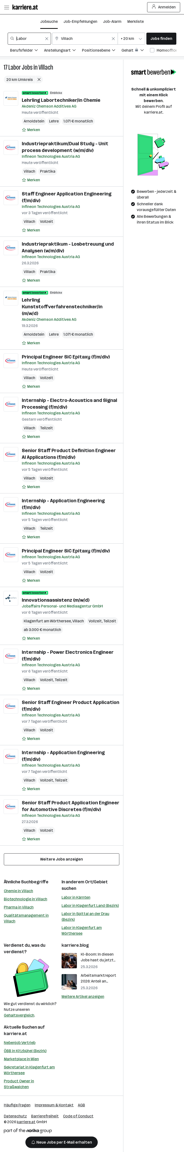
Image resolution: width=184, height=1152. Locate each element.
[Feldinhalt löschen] (46, 39)
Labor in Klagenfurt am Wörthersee (82, 930)
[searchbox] (29, 39)
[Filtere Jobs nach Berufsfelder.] (27, 51)
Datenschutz (15, 1116)
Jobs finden (161, 38)
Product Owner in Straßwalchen (19, 1084)
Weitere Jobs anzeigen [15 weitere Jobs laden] (61, 859)
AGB (81, 1105)
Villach (46, 67)
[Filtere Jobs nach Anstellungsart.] (63, 51)
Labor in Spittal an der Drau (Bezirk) (85, 916)
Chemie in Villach (18, 891)
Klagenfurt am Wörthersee (47, 621)
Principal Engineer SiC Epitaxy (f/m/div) (66, 357)
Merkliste (135, 21)
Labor (14, 67)
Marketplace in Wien (21, 1059)
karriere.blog (75, 945)
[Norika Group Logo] (28, 1131)
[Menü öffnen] (6, 7)
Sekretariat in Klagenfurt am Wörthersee (29, 1070)
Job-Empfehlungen (80, 21)
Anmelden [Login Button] (164, 7)
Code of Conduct (78, 1116)
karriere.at (15, 1033)
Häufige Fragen (17, 1105)
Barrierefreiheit (45, 1116)
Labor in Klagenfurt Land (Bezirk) (90, 905)
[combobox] (29, 39)
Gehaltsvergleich (19, 1015)
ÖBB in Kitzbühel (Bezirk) (25, 1051)
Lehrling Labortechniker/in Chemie (61, 100)
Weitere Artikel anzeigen (83, 996)
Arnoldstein (34, 121)
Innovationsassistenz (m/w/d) (55, 600)
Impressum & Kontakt (54, 1105)
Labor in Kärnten (76, 897)
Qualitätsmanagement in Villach (26, 918)
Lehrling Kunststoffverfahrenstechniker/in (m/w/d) (62, 306)
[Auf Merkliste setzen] (31, 130)
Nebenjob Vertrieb (19, 1042)
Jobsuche (49, 21)
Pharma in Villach (19, 907)
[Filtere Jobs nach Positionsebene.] (101, 51)
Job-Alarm (112, 21)
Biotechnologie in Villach (25, 899)
